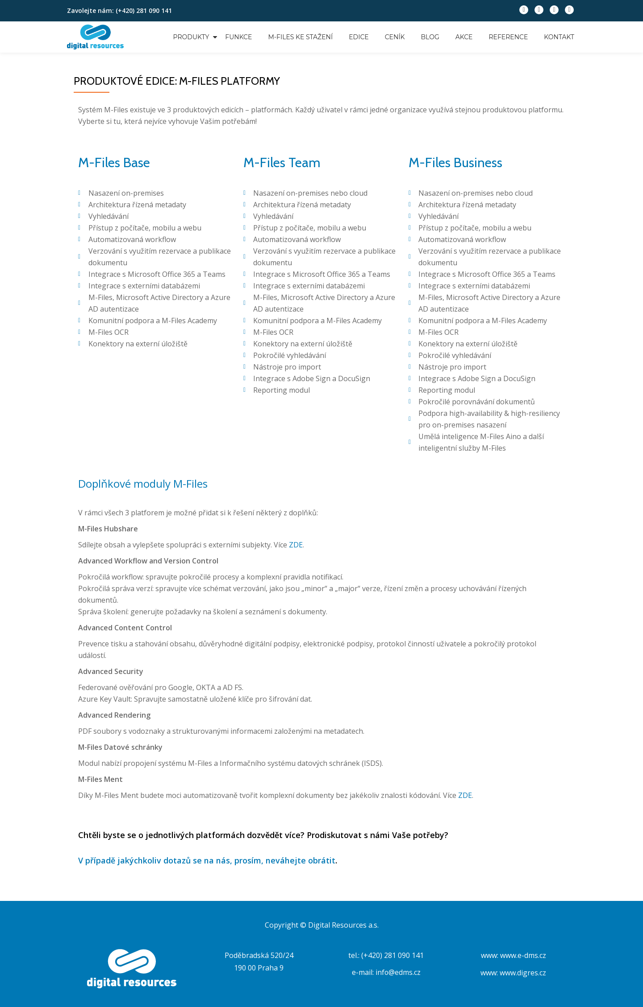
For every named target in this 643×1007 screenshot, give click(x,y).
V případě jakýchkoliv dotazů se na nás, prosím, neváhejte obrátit (206, 860)
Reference (508, 37)
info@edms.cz (398, 972)
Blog (430, 37)
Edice (358, 37)
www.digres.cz (523, 972)
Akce (464, 37)
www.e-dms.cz (523, 955)
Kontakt (559, 37)
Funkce (238, 37)
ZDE (296, 545)
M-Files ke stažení (300, 37)
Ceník (395, 37)
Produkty (191, 37)
